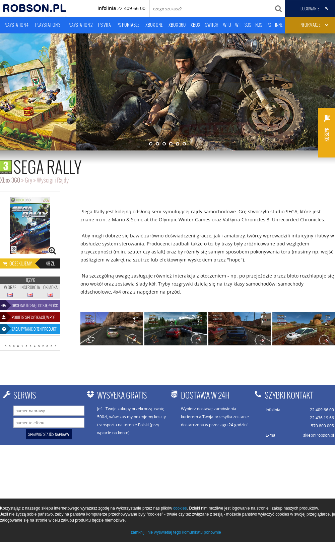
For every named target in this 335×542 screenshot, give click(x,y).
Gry (28, 180)
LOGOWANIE (309, 9)
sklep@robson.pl (318, 435)
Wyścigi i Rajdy (53, 180)
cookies (180, 508)
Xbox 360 (10, 180)
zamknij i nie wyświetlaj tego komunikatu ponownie (176, 532)
